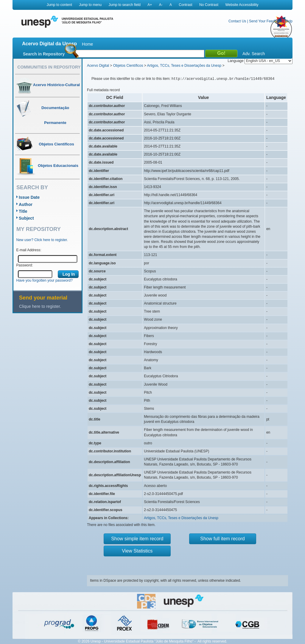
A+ (149, 5)
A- (161, 5)
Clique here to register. (40, 306)
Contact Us (237, 21)
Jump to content (59, 5)
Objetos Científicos (128, 65)
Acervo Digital (98, 65)
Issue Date (29, 197)
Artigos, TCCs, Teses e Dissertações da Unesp (184, 65)
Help (288, 21)
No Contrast (208, 5)
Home (87, 44)
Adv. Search (253, 53)
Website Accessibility (241, 5)
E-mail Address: (28, 250)
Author (25, 204)
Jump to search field (125, 5)
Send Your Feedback (265, 21)
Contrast (185, 5)
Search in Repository (44, 54)
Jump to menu (90, 5)
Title (23, 211)
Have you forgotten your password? (44, 280)
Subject (26, 218)
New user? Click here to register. (42, 240)
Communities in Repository (48, 67)
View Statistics (137, 550)
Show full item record (222, 538)
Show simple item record (137, 538)
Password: (24, 265)
